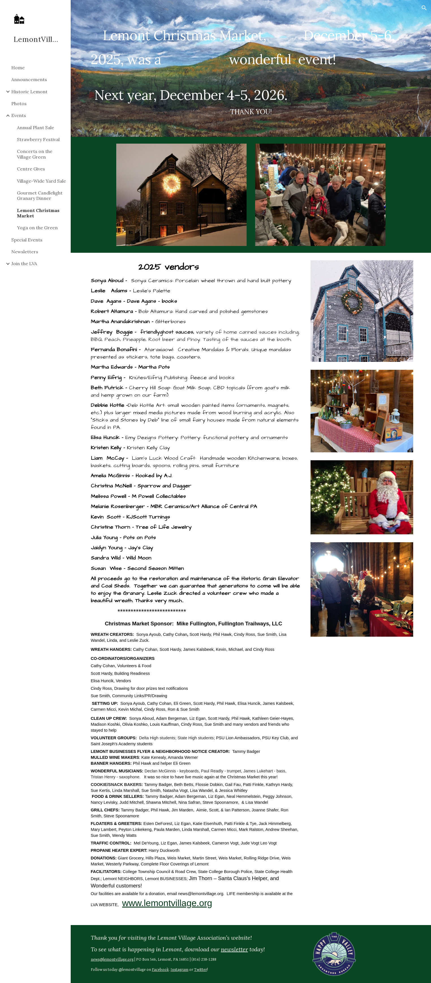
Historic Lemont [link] (29, 91)
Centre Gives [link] (31, 169)
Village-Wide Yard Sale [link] (41, 181)
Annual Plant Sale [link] (35, 127)
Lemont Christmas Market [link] (38, 213)
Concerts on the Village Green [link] (34, 153)
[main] (251, 68)
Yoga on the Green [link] (37, 227)
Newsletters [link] (24, 251)
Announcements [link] (29, 79)
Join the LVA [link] (24, 263)
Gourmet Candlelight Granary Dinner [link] (40, 195)
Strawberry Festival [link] (38, 139)
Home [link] (18, 67)
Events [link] (18, 115)
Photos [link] (19, 103)
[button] (424, 8)
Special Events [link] (26, 240)
